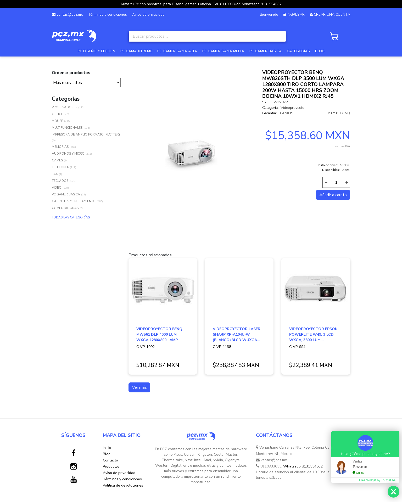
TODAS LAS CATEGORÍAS (71, 217)
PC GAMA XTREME (136, 51)
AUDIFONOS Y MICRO (68, 153)
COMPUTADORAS (65, 208)
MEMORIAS (60, 147)
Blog (106, 454)
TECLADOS (60, 181)
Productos (111, 466)
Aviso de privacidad (148, 14)
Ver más (139, 387)
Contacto (110, 460)
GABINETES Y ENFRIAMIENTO (74, 201)
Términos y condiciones (107, 14)
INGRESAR (296, 14)
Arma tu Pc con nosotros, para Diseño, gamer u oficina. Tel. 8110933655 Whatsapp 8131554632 (201, 4)
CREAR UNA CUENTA (332, 14)
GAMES (57, 160)
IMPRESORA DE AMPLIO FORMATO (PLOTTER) (86, 134)
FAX (55, 174)
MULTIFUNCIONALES (67, 128)
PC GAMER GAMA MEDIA (223, 51)
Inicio (107, 447)
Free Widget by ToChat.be (377, 480)
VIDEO (57, 187)
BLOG (320, 51)
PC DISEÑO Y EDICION (96, 51)
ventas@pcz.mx (67, 14)
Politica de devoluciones (123, 485)
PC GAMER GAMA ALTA (177, 51)
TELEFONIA (60, 167)
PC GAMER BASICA (265, 51)
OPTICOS (58, 114)
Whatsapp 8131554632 (303, 466)
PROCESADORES (64, 107)
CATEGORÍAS (298, 51)
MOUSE (57, 121)
